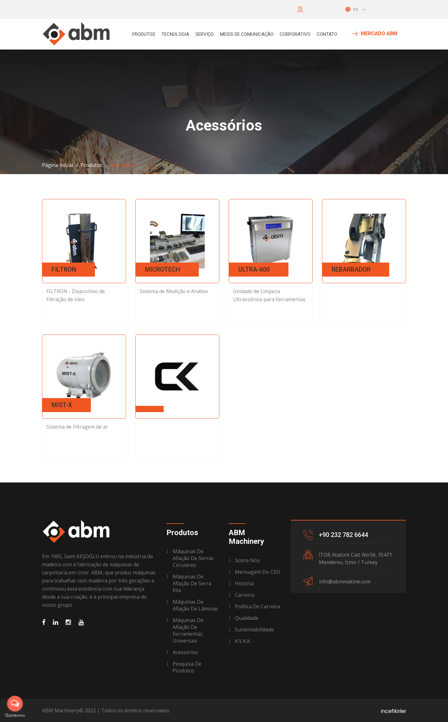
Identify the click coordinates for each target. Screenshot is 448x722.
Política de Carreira (257, 606)
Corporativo (295, 34)
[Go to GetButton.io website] (15, 716)
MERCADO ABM (374, 34)
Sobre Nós (247, 560)
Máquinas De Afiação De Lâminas (195, 605)
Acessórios (185, 652)
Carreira (244, 594)
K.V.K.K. (243, 641)
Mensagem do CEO (257, 571)
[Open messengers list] (15, 703)
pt (355, 9)
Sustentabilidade (254, 629)
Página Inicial (57, 165)
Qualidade (246, 618)
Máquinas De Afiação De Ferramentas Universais (188, 630)
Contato (327, 34)
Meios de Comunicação (246, 34)
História (244, 583)
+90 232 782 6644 (343, 535)
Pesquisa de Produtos (187, 667)
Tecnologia (175, 34)
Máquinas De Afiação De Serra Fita (192, 583)
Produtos (143, 34)
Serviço (204, 34)
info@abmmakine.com (345, 581)
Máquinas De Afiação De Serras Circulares (193, 558)
